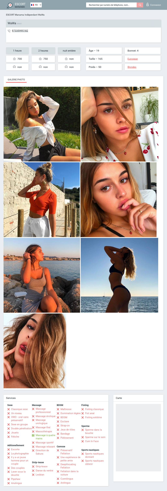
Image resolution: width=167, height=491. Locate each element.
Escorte (15, 449)
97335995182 (20, 30)
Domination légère (71, 413)
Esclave (65, 421)
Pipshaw (15, 479)
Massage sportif (44, 442)
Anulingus (16, 483)
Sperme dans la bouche (93, 431)
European (133, 58)
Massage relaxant (45, 446)
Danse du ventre (44, 470)
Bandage (65, 433)
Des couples (18, 467)
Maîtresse (66, 409)
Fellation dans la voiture (69, 473)
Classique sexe (19, 409)
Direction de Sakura (42, 452)
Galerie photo (16, 79)
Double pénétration (21, 428)
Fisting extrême (93, 417)
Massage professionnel (43, 410)
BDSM (64, 417)
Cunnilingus (67, 478)
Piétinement (67, 437)
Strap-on (65, 425)
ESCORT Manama (15, 14)
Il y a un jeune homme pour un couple (19, 460)
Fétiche (15, 436)
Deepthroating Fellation (68, 466)
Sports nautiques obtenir (94, 462)
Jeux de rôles (68, 429)
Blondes (132, 67)
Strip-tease (41, 466)
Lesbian (40, 474)
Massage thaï (43, 427)
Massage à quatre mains (45, 437)
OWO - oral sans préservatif (20, 419)
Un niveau (16, 413)
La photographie (20, 453)
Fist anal (89, 413)
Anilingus (66, 482)
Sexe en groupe (19, 424)
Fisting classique (94, 409)
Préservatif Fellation (66, 452)
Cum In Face (92, 441)
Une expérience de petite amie (70, 459)
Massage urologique (41, 422)
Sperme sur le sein (95, 437)
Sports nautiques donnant (94, 455)
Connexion (153, 4)
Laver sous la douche (18, 473)
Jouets (15, 432)
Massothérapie (44, 431)
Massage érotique (45, 416)
